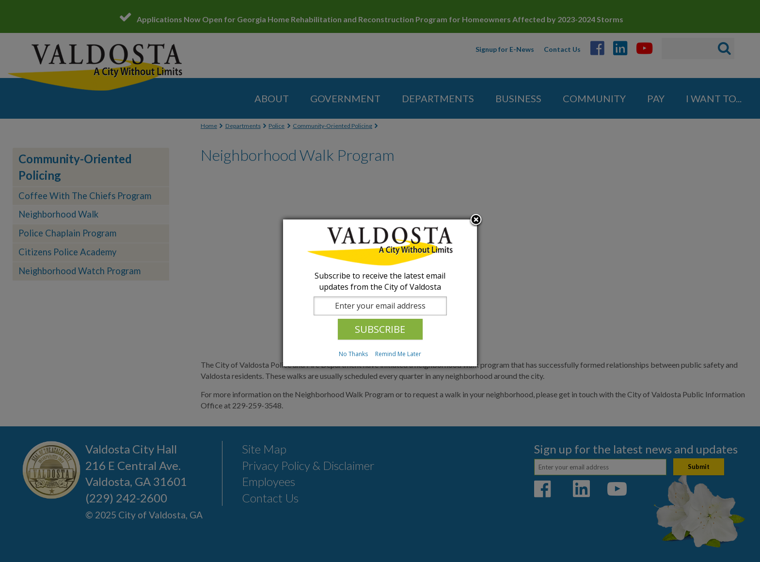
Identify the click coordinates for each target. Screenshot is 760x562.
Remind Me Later (398, 354)
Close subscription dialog (476, 220)
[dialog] (380, 292)
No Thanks (353, 354)
